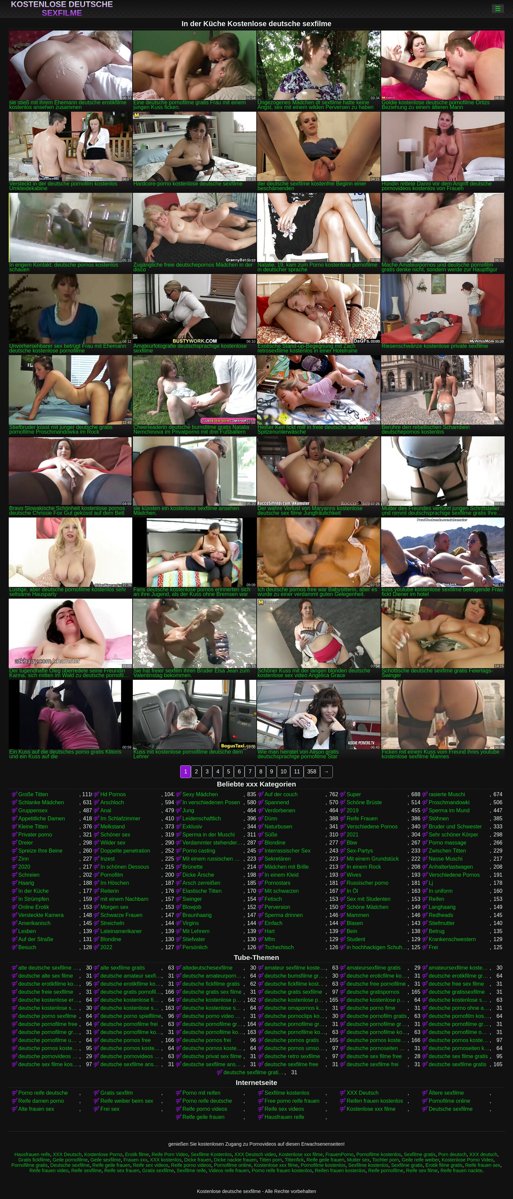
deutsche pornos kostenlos (377, 1040)
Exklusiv (192, 826)
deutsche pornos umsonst (295, 1048)
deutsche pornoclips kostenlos (295, 1016)
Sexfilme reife (191, 1170)
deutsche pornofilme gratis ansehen (377, 1024)
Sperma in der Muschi (209, 834)
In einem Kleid (282, 875)
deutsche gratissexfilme (457, 992)
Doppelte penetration (125, 851)
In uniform (441, 891)
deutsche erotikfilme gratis (459, 976)
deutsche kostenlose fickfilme (130, 1000)
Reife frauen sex (482, 1165)
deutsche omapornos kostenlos (295, 1008)
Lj (431, 883)
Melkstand (112, 826)
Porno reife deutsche (43, 1093)
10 (283, 771)
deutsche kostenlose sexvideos (213, 1008)
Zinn (23, 859)
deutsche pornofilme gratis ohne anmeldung (459, 1024)
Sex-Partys (360, 851)
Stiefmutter (442, 923)
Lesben (27, 931)
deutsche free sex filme (456, 984)
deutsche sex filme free (374, 1056)
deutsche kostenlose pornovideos (377, 1000)
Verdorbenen (280, 810)
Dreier (25, 843)
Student (356, 939)
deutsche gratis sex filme (212, 992)
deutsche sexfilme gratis (457, 1064)
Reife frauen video (48, 1170)
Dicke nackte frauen (235, 1159)
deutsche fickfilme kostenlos (295, 984)
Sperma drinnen (284, 915)
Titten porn (270, 1159)
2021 (353, 834)
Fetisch (273, 899)
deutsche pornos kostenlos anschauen (459, 1040)
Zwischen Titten (447, 851)
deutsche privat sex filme (212, 1056)
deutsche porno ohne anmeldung (459, 1008)
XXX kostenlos (166, 1159)
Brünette (193, 867)
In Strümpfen (33, 899)
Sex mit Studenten (369, 899)
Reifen (436, 899)
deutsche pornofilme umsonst (49, 1040)
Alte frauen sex (36, 1109)
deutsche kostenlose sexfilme (130, 1008)
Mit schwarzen (282, 891)
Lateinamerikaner (121, 931)
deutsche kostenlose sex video (49, 1008)
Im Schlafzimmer (120, 818)
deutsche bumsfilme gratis (295, 976)
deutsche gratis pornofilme (130, 992)
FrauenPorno (339, 1154)
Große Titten (33, 794)
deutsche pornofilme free (48, 1024)
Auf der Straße (35, 939)
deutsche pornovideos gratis (49, 1056)
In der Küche (33, 891)
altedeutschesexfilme (208, 968)
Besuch (27, 947)
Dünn (271, 818)
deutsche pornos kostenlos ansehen (49, 1048)
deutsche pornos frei (207, 1040)
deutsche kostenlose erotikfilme (49, 1000)
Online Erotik (33, 907)
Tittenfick (294, 1159)
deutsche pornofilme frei (129, 1024)
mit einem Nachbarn (124, 899)
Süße (271, 834)
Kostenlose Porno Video (467, 1159)
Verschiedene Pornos (372, 826)
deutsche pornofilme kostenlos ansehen (377, 1032)
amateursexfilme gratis (374, 968)
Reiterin (109, 891)
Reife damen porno (41, 1101)
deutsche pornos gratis (292, 1040)
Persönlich (195, 947)
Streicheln (112, 923)
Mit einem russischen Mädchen (213, 859)
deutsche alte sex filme (45, 976)
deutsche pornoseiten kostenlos (459, 1048)
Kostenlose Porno (103, 1154)
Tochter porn (385, 1159)
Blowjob (192, 907)
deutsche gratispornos (373, 992)
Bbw (352, 843)
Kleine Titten (33, 826)
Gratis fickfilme (34, 1159)
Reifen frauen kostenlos (375, 1101)
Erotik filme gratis (443, 1165)
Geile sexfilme (106, 1159)
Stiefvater (194, 939)
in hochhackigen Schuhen (377, 947)
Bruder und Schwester (455, 826)
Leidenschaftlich (202, 818)
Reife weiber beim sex (126, 1101)
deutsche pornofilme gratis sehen (49, 1032)
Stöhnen (439, 818)
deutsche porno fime (371, 1008)
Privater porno (35, 834)
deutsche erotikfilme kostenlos (49, 984)
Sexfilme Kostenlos (211, 1154)
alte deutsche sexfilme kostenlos (49, 968)
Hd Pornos (113, 794)
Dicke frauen (197, 1159)
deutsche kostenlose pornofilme (213, 1000)
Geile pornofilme (70, 1159)
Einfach (274, 923)
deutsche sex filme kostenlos (49, 1064)
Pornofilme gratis (29, 1165)
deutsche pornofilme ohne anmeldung (459, 1032)
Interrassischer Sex (288, 851)
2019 (353, 810)
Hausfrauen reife (284, 1117)
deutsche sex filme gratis (458, 1056)
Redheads (441, 915)
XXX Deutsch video (255, 1154)
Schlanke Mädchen (41, 802)
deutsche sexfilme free (291, 1064)
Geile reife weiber (420, 1159)
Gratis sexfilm (116, 1093)
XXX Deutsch (362, 1093)
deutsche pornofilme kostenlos (213, 1032)
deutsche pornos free (125, 1040)
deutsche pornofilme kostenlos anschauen (295, 1032)
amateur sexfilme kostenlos (295, 968)
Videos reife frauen (229, 1170)
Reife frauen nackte (461, 1170)
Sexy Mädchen (200, 794)
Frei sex (109, 1109)
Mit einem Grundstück (373, 859)
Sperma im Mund (449, 810)
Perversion (277, 907)
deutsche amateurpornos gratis (213, 976)
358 (311, 771)
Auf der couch (281, 794)
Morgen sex (114, 907)
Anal (105, 810)
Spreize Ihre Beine (40, 851)
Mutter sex (358, 1159)
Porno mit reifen (201, 1093)
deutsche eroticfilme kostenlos (377, 976)
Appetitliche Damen (41, 818)
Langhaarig (442, 907)
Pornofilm (111, 875)
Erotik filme (137, 1154)
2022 (106, 947)
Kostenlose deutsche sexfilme (62, 8)
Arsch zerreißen (201, 883)
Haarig (26, 883)
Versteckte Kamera (41, 915)
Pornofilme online (449, 1101)
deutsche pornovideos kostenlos (130, 1056)
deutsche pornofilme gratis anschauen (295, 1024)
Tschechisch (279, 947)
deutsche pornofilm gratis (377, 1016)
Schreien (29, 875)
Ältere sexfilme (446, 1093)
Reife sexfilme (86, 1170)
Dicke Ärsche (198, 875)
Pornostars (278, 883)
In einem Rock (364, 867)
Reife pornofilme (386, 1170)
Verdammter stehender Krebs (213, 843)
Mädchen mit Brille (287, 867)
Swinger (192, 899)
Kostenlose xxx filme (371, 1109)
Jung (188, 810)
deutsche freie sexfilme (45, 992)
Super (354, 794)
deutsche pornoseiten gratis (377, 1048)
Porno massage (447, 843)
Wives (354, 875)
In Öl (352, 891)
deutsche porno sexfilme (47, 1016)
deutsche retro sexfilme (292, 1056)
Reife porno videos (205, 1109)
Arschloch (112, 802)
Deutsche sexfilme (451, 1109)
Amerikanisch (34, 923)
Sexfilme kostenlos (287, 1093)
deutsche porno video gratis (213, 1016)
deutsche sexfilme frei (373, 1064)
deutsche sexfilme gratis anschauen (254, 1072)
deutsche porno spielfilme (130, 1016)
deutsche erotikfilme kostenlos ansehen (130, 984)
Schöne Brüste (364, 802)
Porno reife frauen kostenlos (282, 1170)
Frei (433, 947)
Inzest (107, 859)
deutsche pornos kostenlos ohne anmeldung (130, 1048)
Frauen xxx (135, 1159)
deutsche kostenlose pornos (295, 1000)
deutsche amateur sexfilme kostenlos (130, 976)
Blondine (275, 843)
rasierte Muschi (447, 794)
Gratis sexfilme (158, 1170)
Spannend (277, 802)
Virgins (191, 923)
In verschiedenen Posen (211, 802)
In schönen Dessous (124, 867)
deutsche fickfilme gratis (211, 984)
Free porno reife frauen (292, 1101)
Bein (352, 931)
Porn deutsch (452, 1154)
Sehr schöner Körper (453, 834)
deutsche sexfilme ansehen (213, 1064)
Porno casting (199, 851)
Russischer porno (368, 883)
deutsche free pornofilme (376, 984)
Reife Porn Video (170, 1154)
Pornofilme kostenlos (378, 1154)
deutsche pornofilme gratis (213, 1024)
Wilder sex (112, 843)
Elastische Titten (202, 891)
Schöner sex (115, 834)
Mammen (358, 915)
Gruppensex (33, 810)
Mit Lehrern (196, 931)
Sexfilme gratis (419, 1154)
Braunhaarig (197, 915)
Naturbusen (279, 826)
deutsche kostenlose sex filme (459, 1000)
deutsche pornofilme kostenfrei (130, 1032)
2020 (24, 867)
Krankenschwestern (452, 939)
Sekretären (278, 859)
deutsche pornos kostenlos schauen (213, 1048)
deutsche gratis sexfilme (293, 992)
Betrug (437, 931)
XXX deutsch (483, 1154)
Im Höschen (114, 883)
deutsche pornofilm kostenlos (459, 1016)
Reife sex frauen (122, 1170)
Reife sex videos (284, 1109)
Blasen (355, 923)
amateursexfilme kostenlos (459, 968)
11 (297, 771)
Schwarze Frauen (121, 915)
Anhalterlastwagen (451, 867)
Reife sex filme (422, 1170)
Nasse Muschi (445, 859)
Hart (270, 931)
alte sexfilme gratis (122, 968)
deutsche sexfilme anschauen (130, 1064)
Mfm (270, 939)
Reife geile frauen (203, 1117)
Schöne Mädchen (368, 907)
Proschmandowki (449, 802)
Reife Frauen (362, 818)
